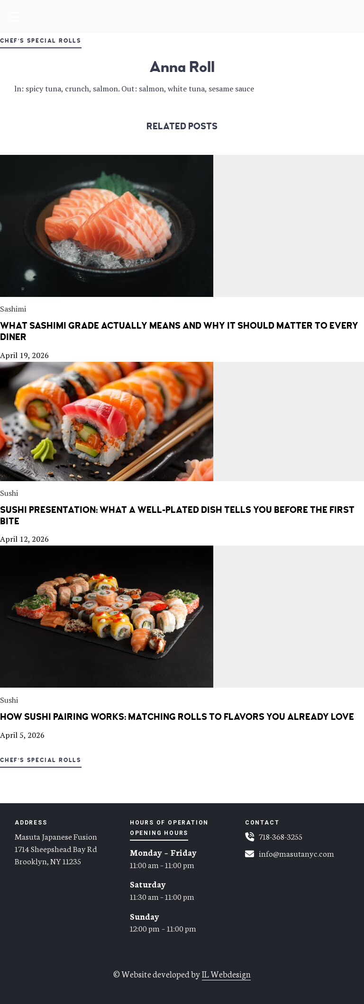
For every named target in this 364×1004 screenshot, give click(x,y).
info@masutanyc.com (296, 853)
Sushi (9, 493)
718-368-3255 (280, 836)
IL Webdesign (226, 974)
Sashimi (13, 309)
